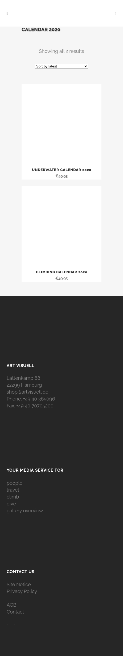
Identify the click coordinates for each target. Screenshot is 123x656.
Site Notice (19, 584)
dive (11, 503)
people (14, 483)
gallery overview (25, 510)
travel (13, 490)
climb (13, 497)
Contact (15, 612)
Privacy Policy (22, 591)
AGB (12, 605)
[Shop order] (61, 66)
